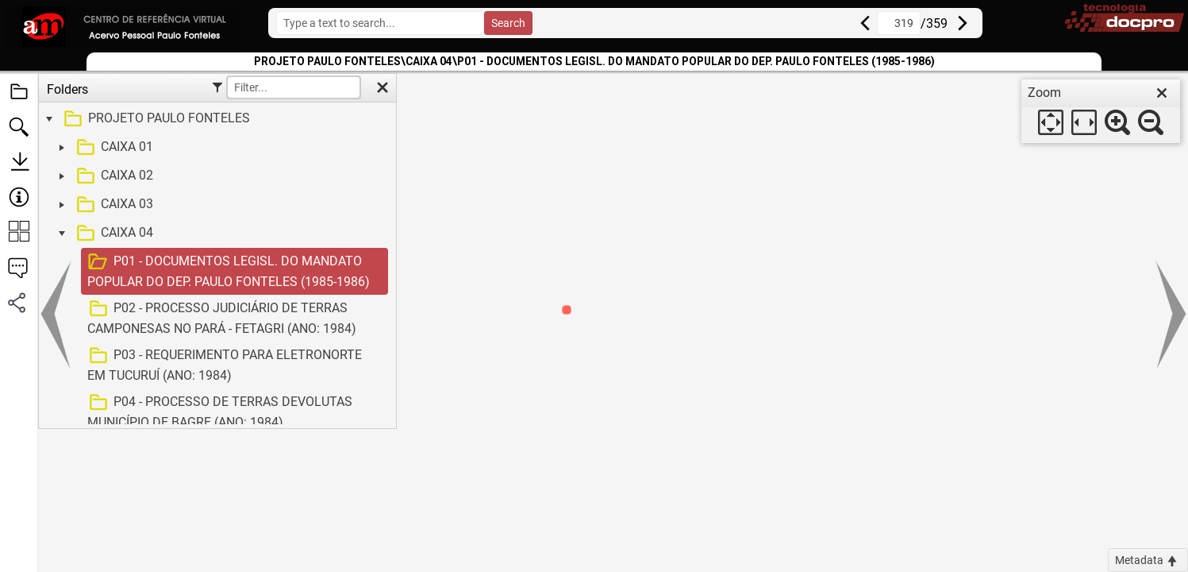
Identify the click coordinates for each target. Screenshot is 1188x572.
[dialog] (1100, 111)
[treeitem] (215, 119)
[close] (1162, 93)
